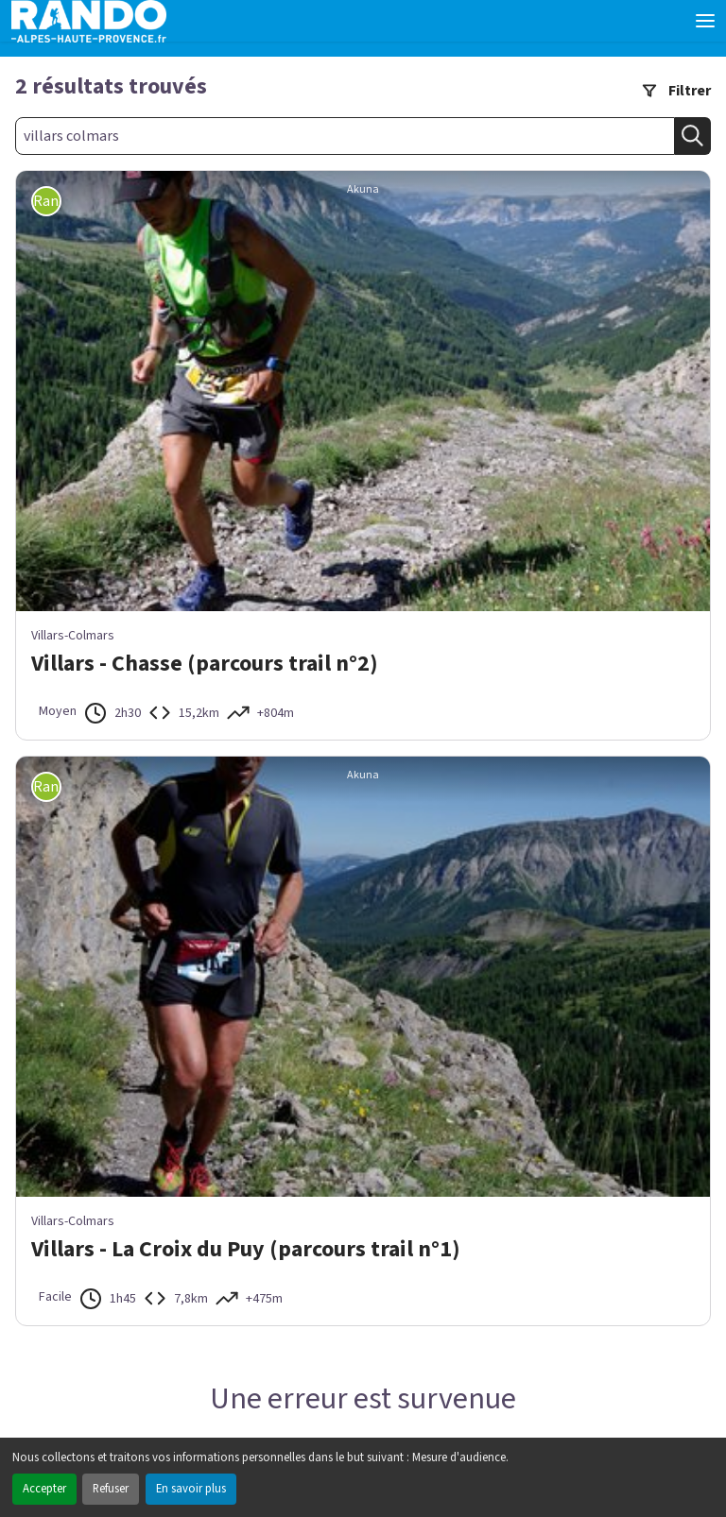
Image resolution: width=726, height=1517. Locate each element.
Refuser (111, 1488)
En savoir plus (191, 1488)
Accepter (44, 1488)
